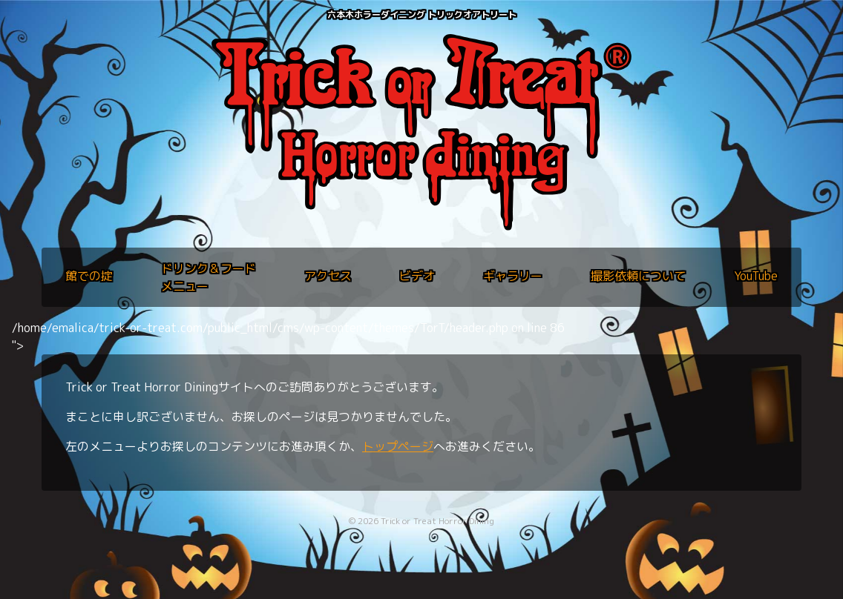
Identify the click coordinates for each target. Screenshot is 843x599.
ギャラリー (512, 276)
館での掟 (89, 276)
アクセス (328, 276)
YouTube (756, 276)
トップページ (397, 446)
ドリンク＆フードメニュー (208, 277)
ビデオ (417, 276)
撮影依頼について (638, 276)
